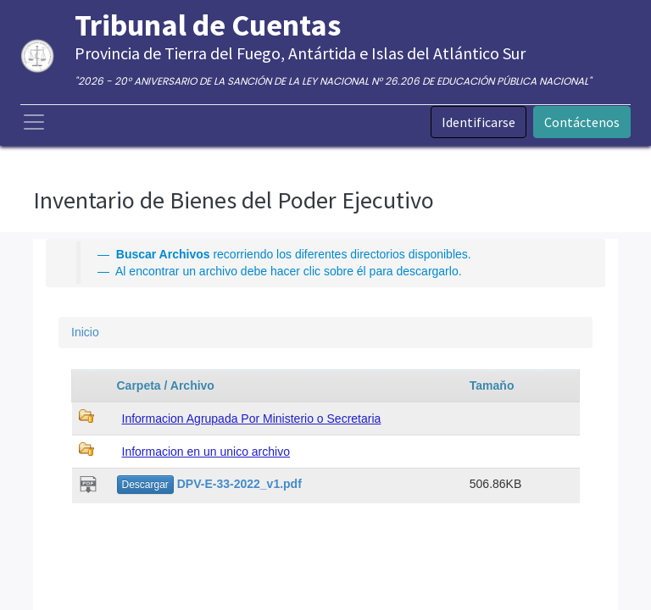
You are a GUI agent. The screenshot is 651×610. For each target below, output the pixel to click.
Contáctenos (582, 122)
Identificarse (478, 122)
